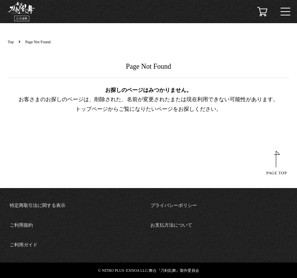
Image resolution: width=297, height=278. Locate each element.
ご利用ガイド (24, 244)
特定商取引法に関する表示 (37, 205)
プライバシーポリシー (173, 205)
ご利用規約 (21, 225)
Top (11, 42)
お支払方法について (171, 225)
